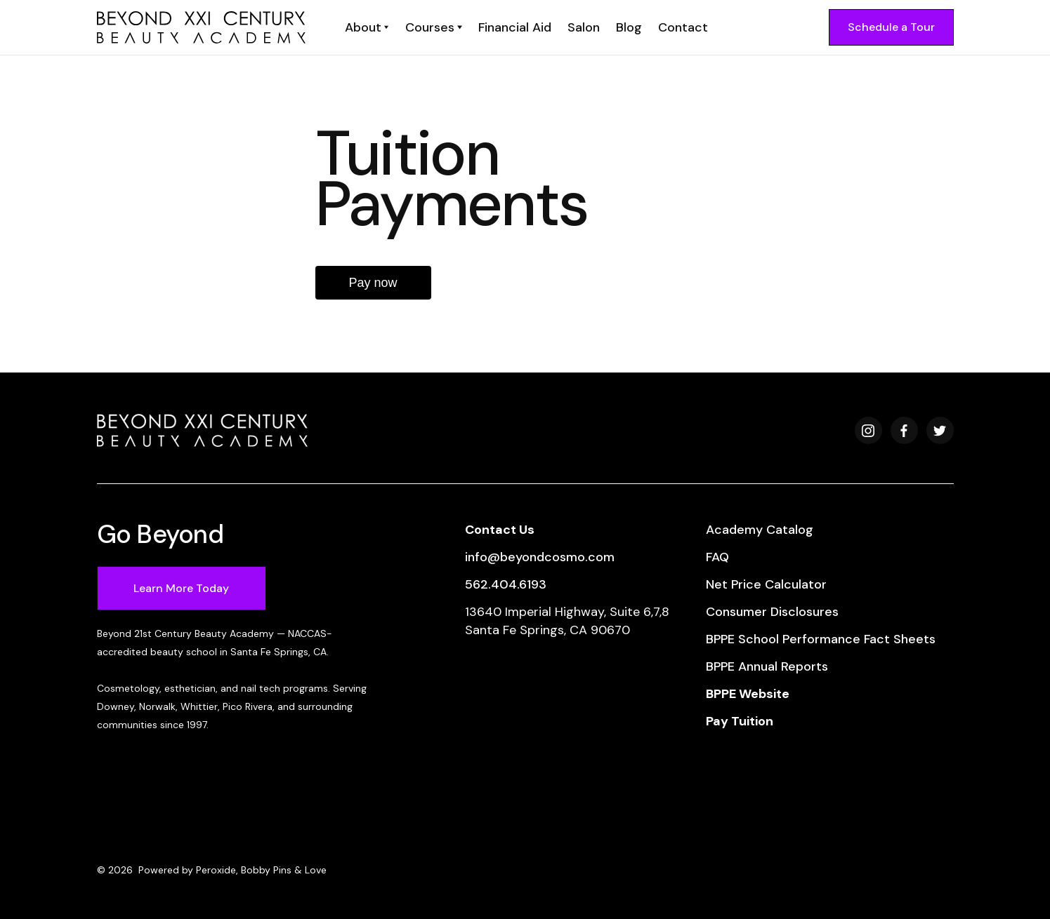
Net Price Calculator (766, 584)
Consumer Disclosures (772, 611)
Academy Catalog (759, 529)
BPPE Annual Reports (767, 666)
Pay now (373, 283)
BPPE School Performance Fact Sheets (821, 639)
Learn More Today (181, 588)
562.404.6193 (505, 584)
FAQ (717, 557)
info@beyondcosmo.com (540, 557)
